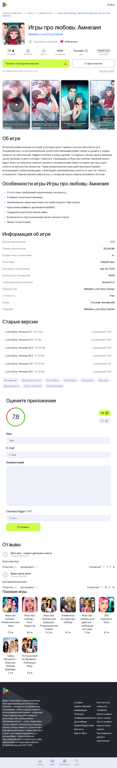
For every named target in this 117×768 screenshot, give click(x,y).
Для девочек (10, 380)
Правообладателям (84, 725)
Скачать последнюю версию (22, 63)
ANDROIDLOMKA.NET (12, 13)
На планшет (70, 380)
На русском (87, 380)
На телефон (52, 380)
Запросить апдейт (107, 71)
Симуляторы (45, 13)
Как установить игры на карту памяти (104, 725)
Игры (30, 13)
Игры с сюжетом (32, 386)
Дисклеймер (80, 721)
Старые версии (93, 63)
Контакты (79, 729)
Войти (111, 4)
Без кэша (103, 380)
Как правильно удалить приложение (104, 737)
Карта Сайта (80, 733)
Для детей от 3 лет (31, 380)
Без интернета (11, 386)
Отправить (23, 527)
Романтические (55, 386)
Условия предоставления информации (82, 706)
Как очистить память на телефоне (103, 706)
